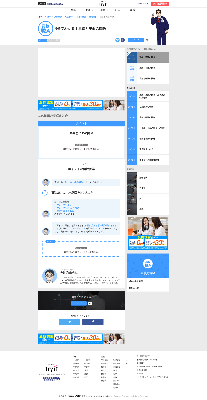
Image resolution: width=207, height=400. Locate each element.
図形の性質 (131, 88)
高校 (103, 357)
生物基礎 (116, 367)
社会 (118, 10)
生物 (115, 377)
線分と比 (143, 177)
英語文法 (104, 360)
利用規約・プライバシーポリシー (150, 367)
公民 (86, 377)
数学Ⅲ (103, 374)
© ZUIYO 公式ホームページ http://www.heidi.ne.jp (85, 396)
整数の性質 (134, 288)
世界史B (116, 384)
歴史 (86, 374)
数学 (88, 10)
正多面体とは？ (146, 149)
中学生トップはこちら (55, 4)
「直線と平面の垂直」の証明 (152, 128)
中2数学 (76, 374)
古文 (127, 360)
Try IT (103, 4)
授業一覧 (140, 373)
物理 (115, 370)
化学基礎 (116, 364)
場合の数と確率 (136, 281)
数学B (103, 381)
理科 (103, 10)
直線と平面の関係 (147, 57)
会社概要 (140, 363)
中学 (74, 357)
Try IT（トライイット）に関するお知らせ (153, 377)
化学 (115, 374)
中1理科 (87, 360)
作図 (141, 209)
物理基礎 (116, 360)
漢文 (127, 364)
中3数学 (76, 377)
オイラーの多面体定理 (149, 160)
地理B (115, 388)
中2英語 (76, 364)
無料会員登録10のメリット (147, 360)
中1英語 (76, 360)
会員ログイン (143, 3)
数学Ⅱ (103, 370)
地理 (86, 370)
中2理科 (87, 364)
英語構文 (104, 364)
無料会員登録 (160, 3)
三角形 (142, 188)
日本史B (116, 381)
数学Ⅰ (103, 367)
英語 (73, 10)
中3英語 (76, 367)
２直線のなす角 (146, 107)
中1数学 (76, 370)
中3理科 (87, 367)
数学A (103, 377)
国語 (132, 10)
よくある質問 (142, 370)
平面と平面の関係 (147, 138)
